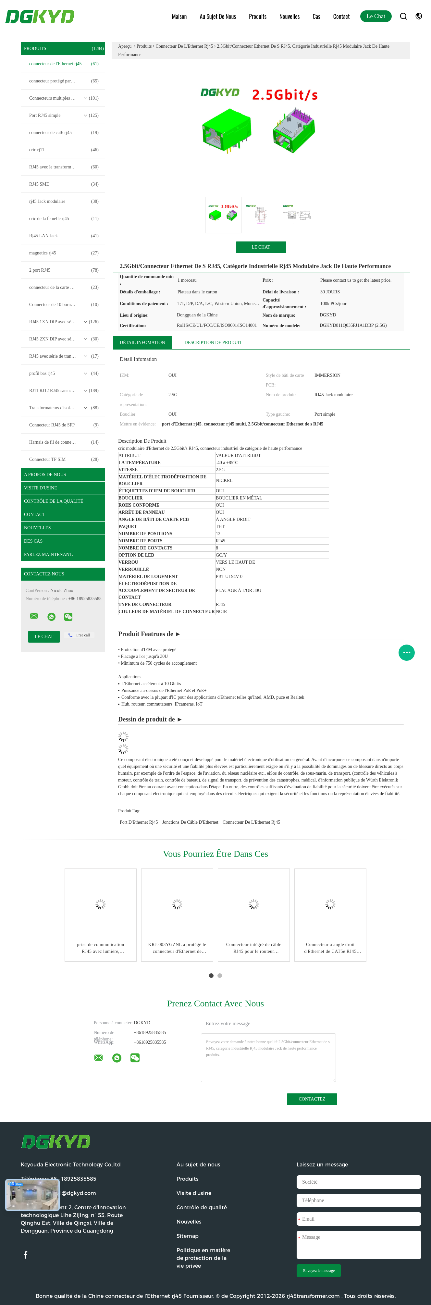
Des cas (33, 541)
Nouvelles (289, 16)
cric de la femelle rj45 (64, 218)
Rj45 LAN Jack (64, 236)
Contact (341, 16)
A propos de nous (45, 474)
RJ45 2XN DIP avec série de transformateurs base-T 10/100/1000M (64, 339)
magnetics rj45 (64, 253)
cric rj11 (64, 150)
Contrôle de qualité (202, 1207)
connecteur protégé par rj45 (64, 81)
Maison (179, 16)
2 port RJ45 (64, 270)
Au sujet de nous (218, 16)
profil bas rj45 (64, 373)
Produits (257, 16)
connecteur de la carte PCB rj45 (64, 287)
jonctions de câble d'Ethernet (190, 822)
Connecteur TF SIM (64, 459)
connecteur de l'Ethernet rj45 (64, 64)
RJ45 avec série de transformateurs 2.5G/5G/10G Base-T (64, 356)
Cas (316, 16)
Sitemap (188, 1236)
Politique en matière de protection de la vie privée (203, 1258)
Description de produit (213, 342)
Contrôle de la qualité (53, 501)
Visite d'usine (40, 488)
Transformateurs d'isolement (64, 408)
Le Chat (376, 16)
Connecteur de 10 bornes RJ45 (64, 305)
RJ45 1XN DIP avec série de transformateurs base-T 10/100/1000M (64, 322)
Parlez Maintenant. (48, 554)
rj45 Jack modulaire (64, 201)
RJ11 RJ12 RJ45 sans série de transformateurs (64, 391)
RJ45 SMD (64, 184)
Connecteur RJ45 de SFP (64, 425)
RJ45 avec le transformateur (64, 167)
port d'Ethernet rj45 (139, 822)
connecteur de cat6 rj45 (64, 132)
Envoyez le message (319, 1270)
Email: (58, 1193)
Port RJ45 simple (64, 115)
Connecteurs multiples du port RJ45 (64, 98)
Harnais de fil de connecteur (64, 442)
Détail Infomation (142, 342)
